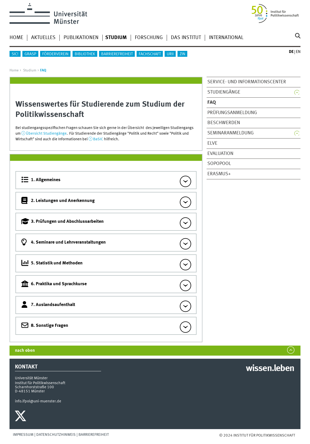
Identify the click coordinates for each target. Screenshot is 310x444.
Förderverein (55, 54)
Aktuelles (43, 37)
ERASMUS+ (219, 174)
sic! (15, 54)
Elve (212, 143)
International (226, 37)
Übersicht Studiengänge (46, 134)
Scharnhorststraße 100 (34, 387)
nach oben (25, 350)
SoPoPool (219, 163)
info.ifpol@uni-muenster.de (38, 401)
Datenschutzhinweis (56, 435)
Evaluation (220, 153)
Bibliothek (85, 54)
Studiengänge (223, 92)
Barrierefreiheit (117, 54)
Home (16, 37)
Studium (29, 70)
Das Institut (186, 37)
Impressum (23, 435)
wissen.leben (270, 368)
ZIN (182, 54)
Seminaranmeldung (230, 133)
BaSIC (98, 139)
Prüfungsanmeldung (232, 112)
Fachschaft (150, 54)
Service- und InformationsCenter (246, 82)
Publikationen (81, 37)
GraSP (30, 54)
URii (170, 54)
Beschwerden (223, 123)
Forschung (149, 37)
